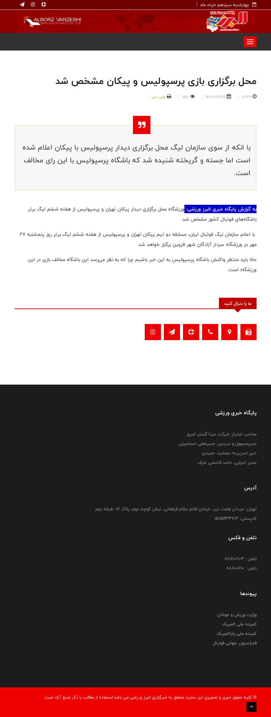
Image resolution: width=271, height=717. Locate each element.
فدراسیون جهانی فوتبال (235, 643)
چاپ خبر (159, 96)
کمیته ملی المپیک (239, 624)
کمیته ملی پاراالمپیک (237, 633)
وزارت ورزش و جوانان (237, 615)
